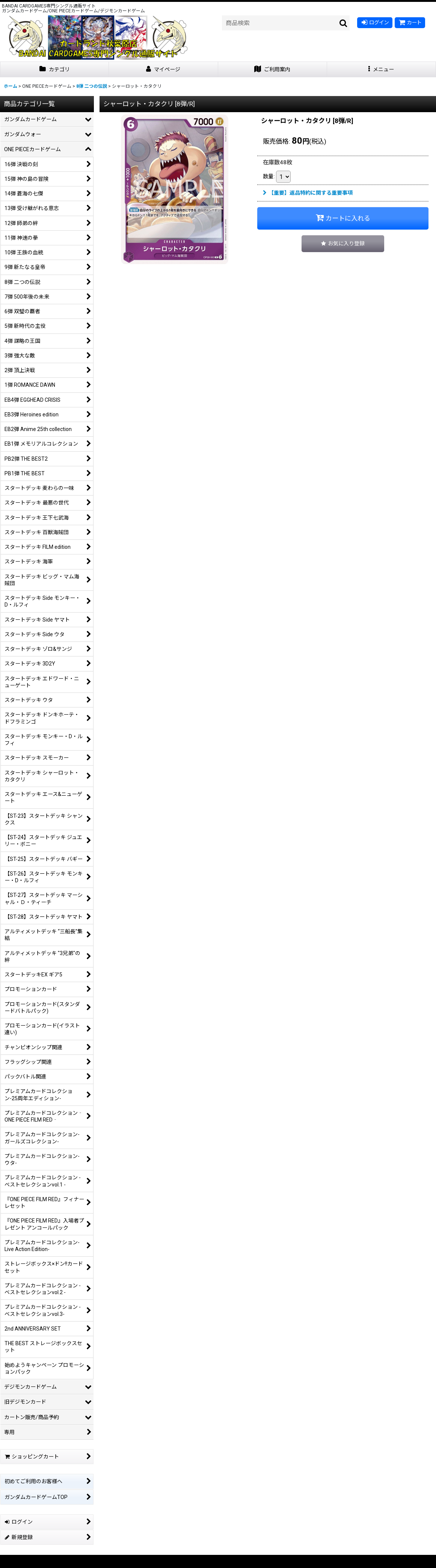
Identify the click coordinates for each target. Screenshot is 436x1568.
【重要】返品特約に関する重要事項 (308, 193)
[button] (381, 69)
